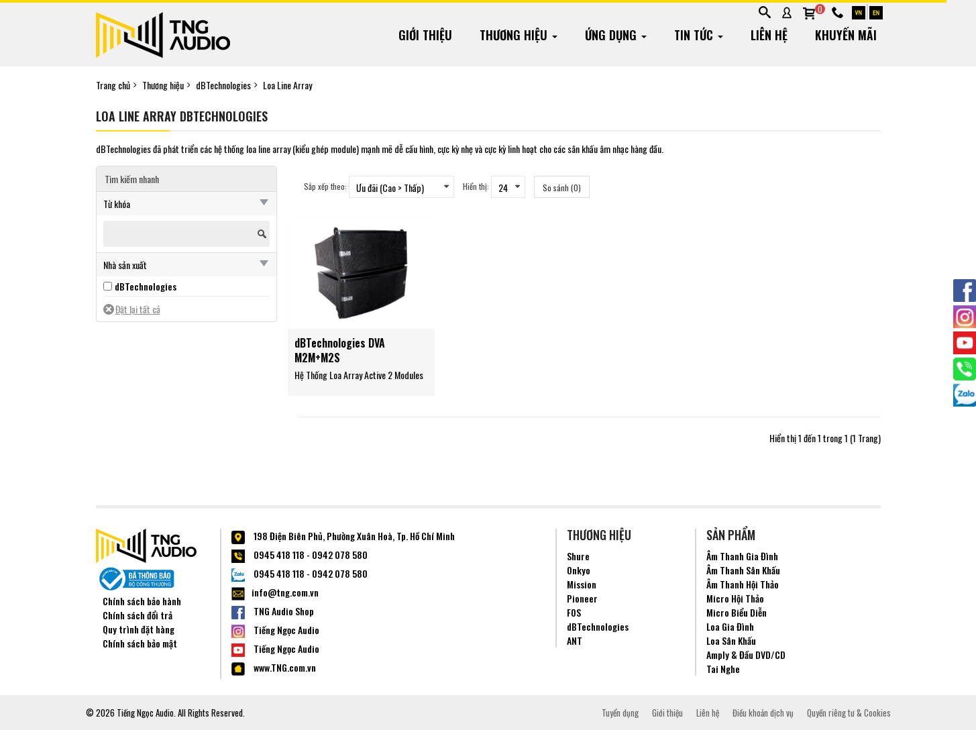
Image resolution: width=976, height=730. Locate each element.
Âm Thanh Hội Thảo (742, 584)
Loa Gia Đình (730, 626)
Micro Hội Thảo (735, 598)
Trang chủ (113, 85)
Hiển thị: (476, 186)
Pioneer (582, 598)
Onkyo (578, 570)
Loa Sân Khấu (731, 640)
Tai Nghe (723, 669)
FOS (574, 612)
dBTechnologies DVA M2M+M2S (339, 350)
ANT (574, 640)
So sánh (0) (562, 187)
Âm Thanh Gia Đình (742, 556)
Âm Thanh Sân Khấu (743, 570)
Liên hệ (707, 712)
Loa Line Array (287, 85)
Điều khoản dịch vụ (763, 712)
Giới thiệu (667, 712)
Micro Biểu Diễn (736, 612)
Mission (581, 584)
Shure (578, 556)
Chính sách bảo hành (142, 601)
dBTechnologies (223, 85)
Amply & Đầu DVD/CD (745, 654)
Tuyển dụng (620, 712)
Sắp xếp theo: (325, 186)
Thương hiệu (163, 85)
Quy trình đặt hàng (138, 629)
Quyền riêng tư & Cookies (849, 712)
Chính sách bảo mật (140, 643)
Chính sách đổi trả (137, 615)
